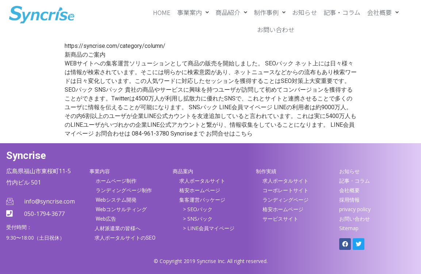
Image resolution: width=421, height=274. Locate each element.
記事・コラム (342, 12)
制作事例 (270, 12)
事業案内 (193, 12)
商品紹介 (231, 12)
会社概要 (383, 12)
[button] (193, 12)
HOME (162, 12)
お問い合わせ (275, 29)
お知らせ (304, 12)
